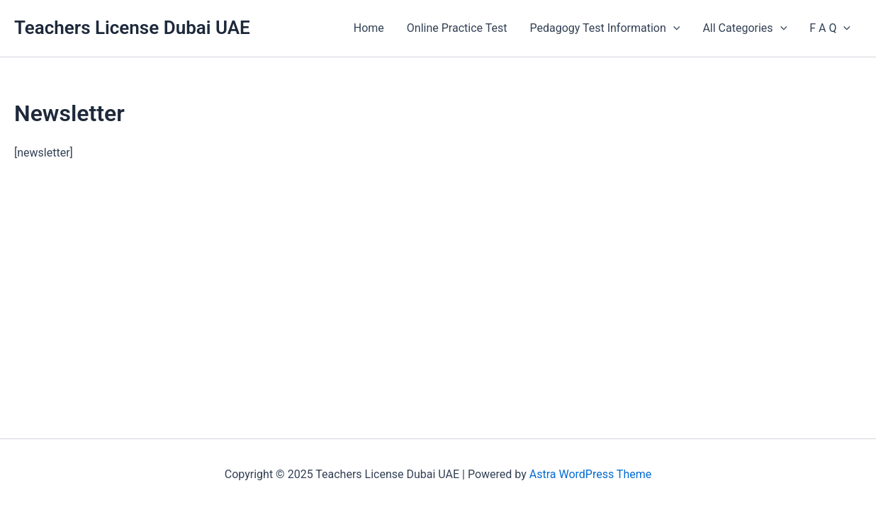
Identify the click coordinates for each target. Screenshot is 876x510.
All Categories (744, 28)
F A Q (829, 28)
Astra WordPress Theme (590, 474)
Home (369, 28)
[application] (673, 28)
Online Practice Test (457, 28)
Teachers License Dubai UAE (132, 27)
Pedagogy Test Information (604, 28)
